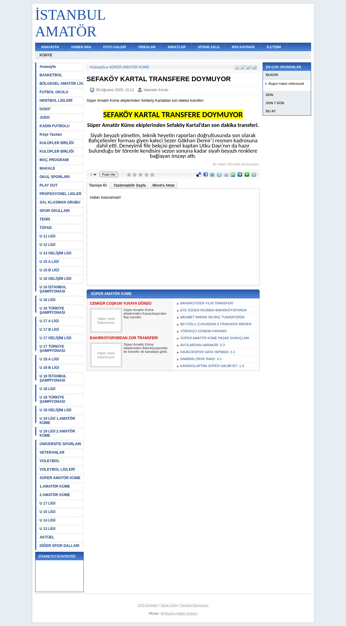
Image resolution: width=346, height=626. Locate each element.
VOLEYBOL (50, 461)
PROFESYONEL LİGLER (61, 194)
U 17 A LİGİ (49, 321)
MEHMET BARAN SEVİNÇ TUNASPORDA (212, 317)
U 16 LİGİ (47, 300)
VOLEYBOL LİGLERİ (57, 469)
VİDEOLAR (147, 47)
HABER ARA (81, 47)
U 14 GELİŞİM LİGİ (56, 253)
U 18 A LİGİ (49, 359)
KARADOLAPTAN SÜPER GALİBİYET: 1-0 (212, 366)
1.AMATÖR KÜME (55, 486)
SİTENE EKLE (209, 47)
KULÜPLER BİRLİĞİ (57, 143)
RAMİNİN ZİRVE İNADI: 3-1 (201, 359)
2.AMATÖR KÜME (55, 495)
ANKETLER (176, 47)
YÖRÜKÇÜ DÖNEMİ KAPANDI (203, 331)
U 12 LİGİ (47, 245)
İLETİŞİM (274, 47)
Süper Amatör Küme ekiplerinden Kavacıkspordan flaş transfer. (145, 313)
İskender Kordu (156, 90)
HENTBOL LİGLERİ (56, 100)
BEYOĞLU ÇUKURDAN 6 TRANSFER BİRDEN (216, 324)
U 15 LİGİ (47, 512)
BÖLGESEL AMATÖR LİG (61, 83)
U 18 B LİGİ (49, 368)
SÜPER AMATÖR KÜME (60, 478)
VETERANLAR (52, 452)
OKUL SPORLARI (55, 177)
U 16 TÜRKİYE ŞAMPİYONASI (52, 310)
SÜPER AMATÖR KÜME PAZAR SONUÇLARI (215, 338)
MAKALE (47, 168)
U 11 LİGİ (47, 236)
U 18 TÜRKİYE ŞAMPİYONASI (52, 399)
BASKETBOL (51, 75)
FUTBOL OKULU (54, 92)
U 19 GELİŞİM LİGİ (56, 410)
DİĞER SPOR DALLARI (59, 546)
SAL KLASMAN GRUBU (60, 202)
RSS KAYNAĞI (243, 47)
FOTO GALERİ (114, 47)
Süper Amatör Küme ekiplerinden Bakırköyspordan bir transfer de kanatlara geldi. (146, 348)
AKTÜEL (47, 537)
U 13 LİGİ (47, 529)
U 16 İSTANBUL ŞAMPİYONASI (53, 289)
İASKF (45, 109)
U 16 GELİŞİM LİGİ (56, 279)
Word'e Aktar (164, 185)
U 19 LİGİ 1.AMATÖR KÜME (57, 420)
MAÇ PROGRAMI (54, 160)
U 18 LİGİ (47, 389)
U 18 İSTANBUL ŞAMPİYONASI (53, 378)
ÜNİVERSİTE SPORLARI (60, 444)
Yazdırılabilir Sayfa (129, 185)
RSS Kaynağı (148, 605)
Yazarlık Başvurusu (194, 605)
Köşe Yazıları (51, 134)
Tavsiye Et (98, 185)
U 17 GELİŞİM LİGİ (56, 338)
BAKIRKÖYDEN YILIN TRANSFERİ (206, 303)
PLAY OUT (49, 185)
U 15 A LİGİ (49, 262)
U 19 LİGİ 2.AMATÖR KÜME (57, 433)
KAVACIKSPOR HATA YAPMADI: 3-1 (207, 352)
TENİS (45, 219)
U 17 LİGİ (47, 503)
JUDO (45, 117)
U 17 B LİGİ (49, 329)
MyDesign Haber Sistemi (179, 613)
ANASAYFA (50, 47)
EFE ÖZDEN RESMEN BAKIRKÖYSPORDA (213, 310)
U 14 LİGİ (47, 520)
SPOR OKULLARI (55, 211)
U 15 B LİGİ (49, 270)
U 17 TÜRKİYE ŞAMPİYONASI (52, 348)
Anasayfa (48, 67)
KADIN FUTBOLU (55, 126)
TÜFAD (46, 228)
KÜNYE (46, 55)
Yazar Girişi (168, 605)
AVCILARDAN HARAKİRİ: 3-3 (202, 345)
